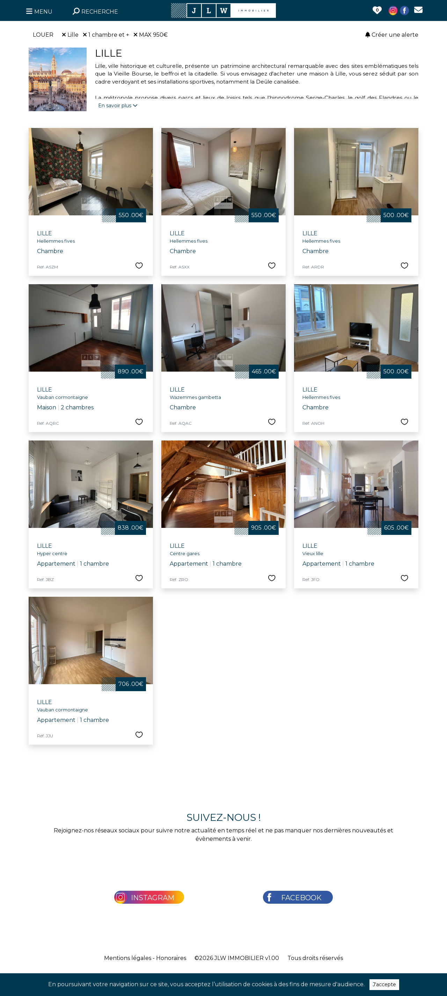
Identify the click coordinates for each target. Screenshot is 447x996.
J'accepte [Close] (384, 988)
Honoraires (171, 958)
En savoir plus (118, 105)
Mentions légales (127, 958)
